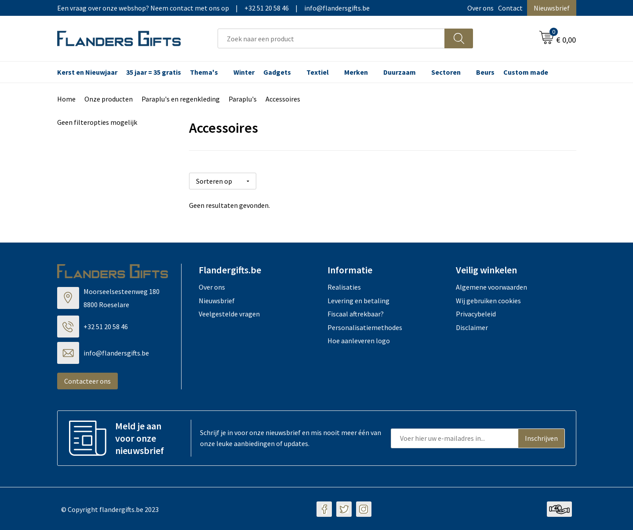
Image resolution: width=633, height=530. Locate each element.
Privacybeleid (476, 313)
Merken (356, 72)
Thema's (204, 72)
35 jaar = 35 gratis (153, 72)
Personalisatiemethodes (364, 326)
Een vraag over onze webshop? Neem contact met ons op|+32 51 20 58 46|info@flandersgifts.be (213, 8)
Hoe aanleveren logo (358, 339)
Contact (510, 8)
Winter (244, 72)
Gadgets (277, 72)
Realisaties (344, 286)
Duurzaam (399, 72)
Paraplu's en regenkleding (181, 98)
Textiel (317, 72)
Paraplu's (243, 98)
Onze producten (108, 98)
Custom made (525, 72)
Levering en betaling (358, 299)
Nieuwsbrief (552, 8)
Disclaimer (472, 326)
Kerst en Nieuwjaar (87, 72)
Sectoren (446, 72)
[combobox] (331, 38)
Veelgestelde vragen (229, 313)
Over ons (480, 8)
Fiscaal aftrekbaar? (355, 313)
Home (66, 98)
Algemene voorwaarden (491, 286)
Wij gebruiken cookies (488, 299)
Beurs (485, 72)
